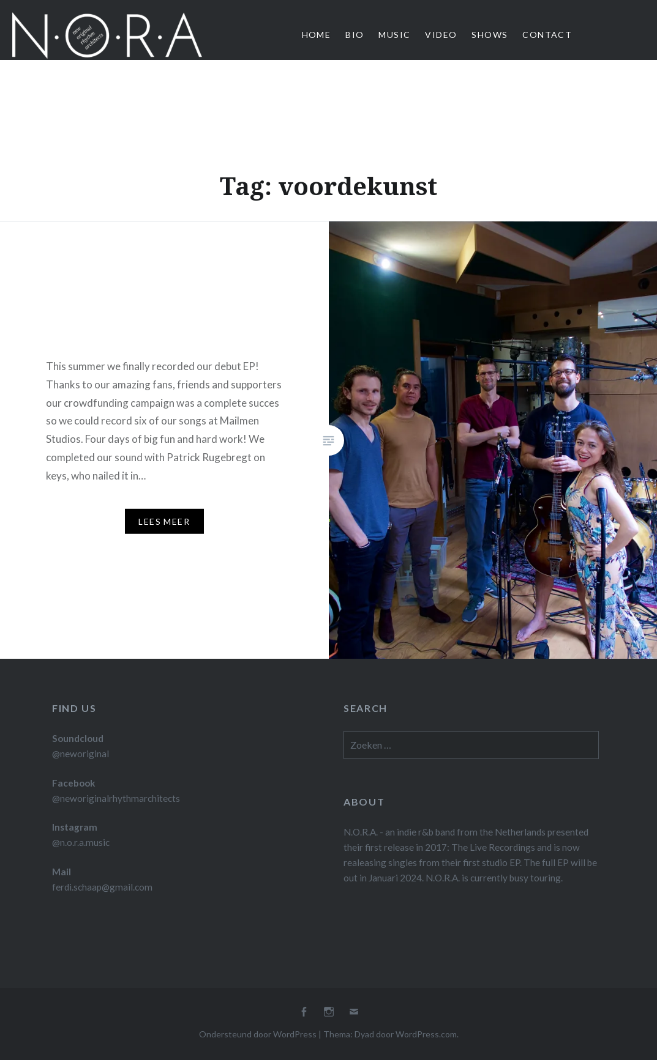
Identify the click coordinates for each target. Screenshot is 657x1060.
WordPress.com (426, 1034)
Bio (354, 34)
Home (316, 34)
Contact (547, 34)
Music (394, 34)
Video (441, 34)
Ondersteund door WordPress (258, 1034)
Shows (489, 34)
